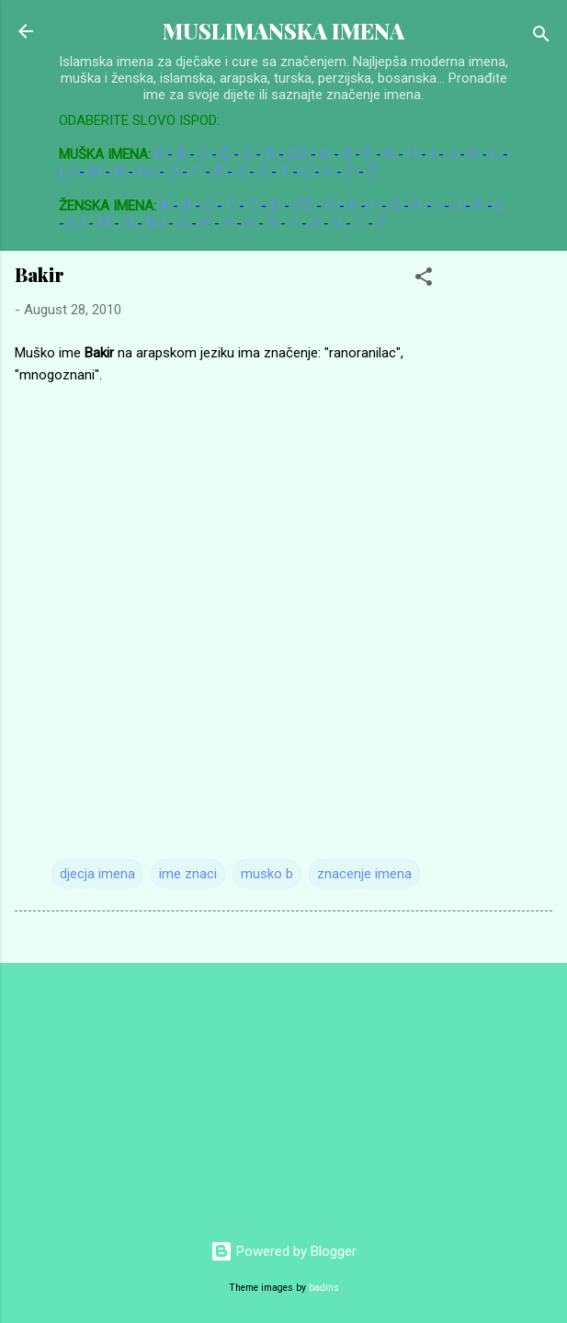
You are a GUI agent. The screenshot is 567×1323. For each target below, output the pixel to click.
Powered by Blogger (283, 1251)
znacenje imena (364, 873)
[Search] (541, 37)
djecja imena (97, 873)
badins (324, 1288)
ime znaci (188, 873)
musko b (267, 873)
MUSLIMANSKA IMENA (283, 31)
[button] (424, 280)
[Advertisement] (138, 1092)
